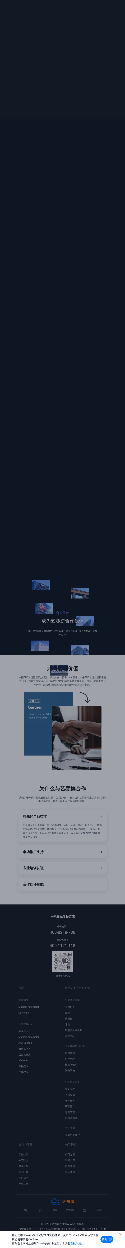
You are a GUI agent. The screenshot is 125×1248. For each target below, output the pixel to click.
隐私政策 (75, 1243)
